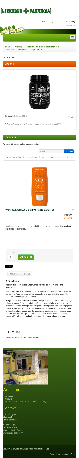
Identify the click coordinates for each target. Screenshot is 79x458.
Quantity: (11, 252)
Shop (73, 454)
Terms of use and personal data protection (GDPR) (25, 401)
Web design (63, 454)
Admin (52, 454)
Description (14, 274)
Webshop (18, 47)
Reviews (26, 274)
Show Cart (70, 25)
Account (8, 399)
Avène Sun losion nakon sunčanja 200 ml (23, 157)
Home (7, 47)
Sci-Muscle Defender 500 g (16, 116)
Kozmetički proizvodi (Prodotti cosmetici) (43, 47)
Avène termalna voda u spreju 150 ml (57, 157)
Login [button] (52, 22)
